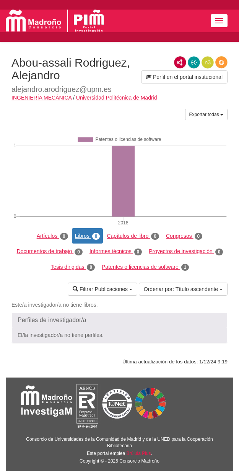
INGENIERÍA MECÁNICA (41, 98)
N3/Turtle (208, 62)
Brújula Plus (139, 453)
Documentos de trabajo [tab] (50, 251)
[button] (119, 320)
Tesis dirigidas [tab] (73, 267)
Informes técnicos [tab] (115, 251)
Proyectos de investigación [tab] (186, 251)
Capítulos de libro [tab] (133, 236)
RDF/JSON (221, 62)
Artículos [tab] (52, 236)
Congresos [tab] (184, 236)
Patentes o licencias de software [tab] (145, 267)
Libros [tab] (87, 236)
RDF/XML (180, 62)
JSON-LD (194, 62)
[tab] (119, 320)
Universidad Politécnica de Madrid (116, 98)
